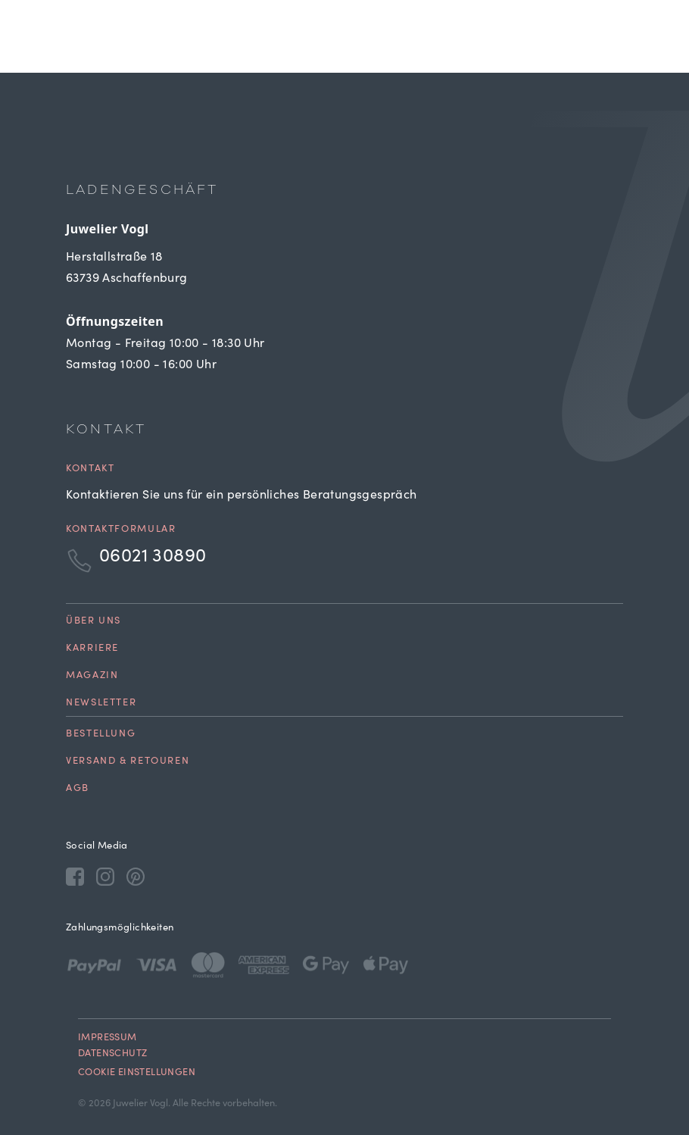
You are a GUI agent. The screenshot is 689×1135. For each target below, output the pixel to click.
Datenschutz (112, 1054)
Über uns (93, 622)
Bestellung (101, 734)
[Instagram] (105, 876)
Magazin (92, 676)
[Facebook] (75, 876)
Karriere (92, 649)
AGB (77, 789)
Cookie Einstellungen (136, 1073)
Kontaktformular (121, 530)
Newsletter (101, 703)
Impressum (107, 1038)
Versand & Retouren (127, 762)
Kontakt (90, 469)
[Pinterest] (135, 876)
